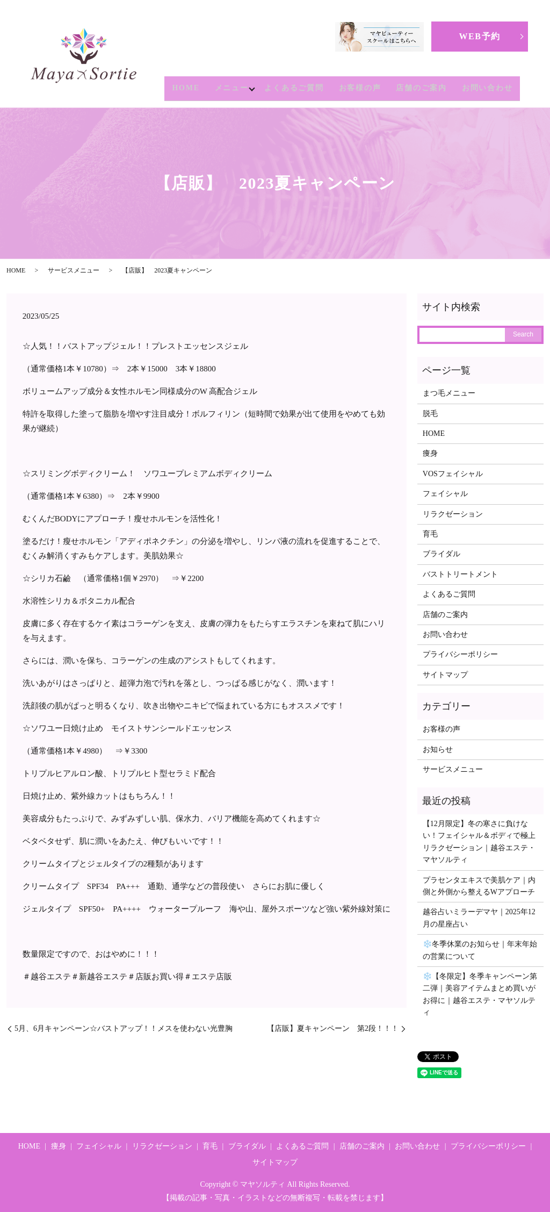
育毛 (430, 534)
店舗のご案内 (421, 88)
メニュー (228, 88)
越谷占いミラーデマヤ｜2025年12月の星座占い (479, 918)
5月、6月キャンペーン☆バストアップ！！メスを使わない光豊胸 (124, 1028)
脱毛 (430, 414)
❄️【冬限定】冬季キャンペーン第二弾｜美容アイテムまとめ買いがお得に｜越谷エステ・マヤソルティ (480, 994)
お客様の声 (360, 88)
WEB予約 (479, 36)
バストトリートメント (460, 574)
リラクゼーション (453, 514)
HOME (183, 88)
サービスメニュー (73, 270)
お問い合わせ (487, 88)
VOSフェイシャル (453, 474)
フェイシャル (445, 494)
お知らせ (438, 749)
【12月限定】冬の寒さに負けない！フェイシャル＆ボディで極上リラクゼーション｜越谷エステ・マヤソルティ (479, 842)
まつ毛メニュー (449, 393)
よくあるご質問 (293, 88)
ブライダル (441, 554)
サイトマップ (445, 675)
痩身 (430, 453)
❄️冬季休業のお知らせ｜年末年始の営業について (480, 950)
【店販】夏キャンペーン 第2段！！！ (333, 1028)
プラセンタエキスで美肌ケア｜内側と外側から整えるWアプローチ (479, 886)
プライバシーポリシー (460, 654)
